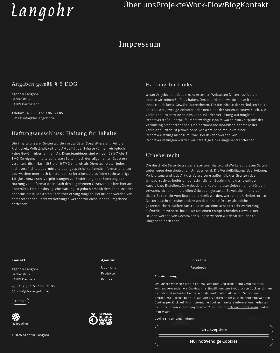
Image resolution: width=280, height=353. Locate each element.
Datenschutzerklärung (243, 307)
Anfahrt (20, 301)
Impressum (163, 312)
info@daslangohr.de (39, 119)
